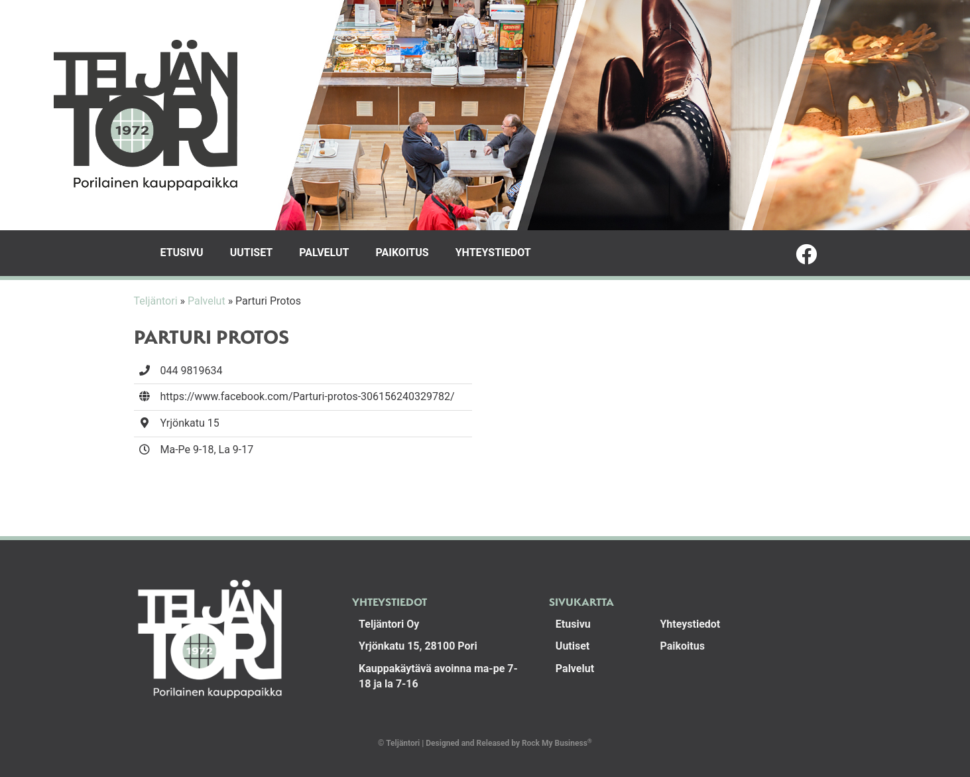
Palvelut (324, 252)
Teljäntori (156, 301)
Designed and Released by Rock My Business (506, 743)
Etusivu (182, 252)
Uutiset (251, 252)
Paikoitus (401, 252)
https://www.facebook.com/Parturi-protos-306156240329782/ (307, 396)
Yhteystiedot (493, 252)
